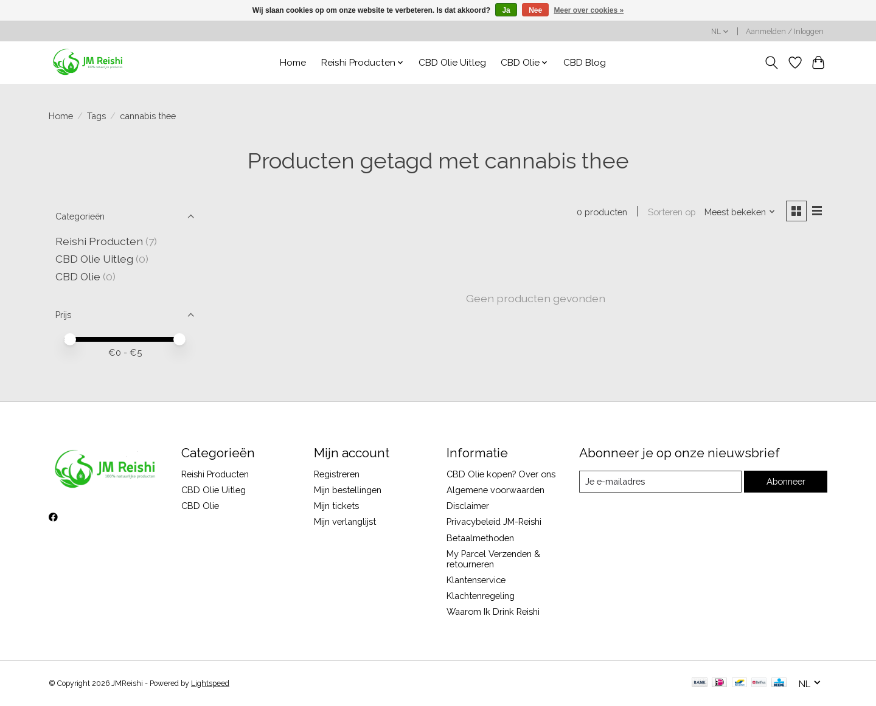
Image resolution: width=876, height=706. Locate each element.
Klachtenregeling (481, 595)
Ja (506, 10)
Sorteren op (671, 212)
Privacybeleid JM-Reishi (494, 521)
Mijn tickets (336, 505)
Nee (535, 10)
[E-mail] (659, 482)
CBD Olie (79, 276)
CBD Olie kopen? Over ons (501, 474)
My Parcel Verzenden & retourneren (493, 559)
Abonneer (785, 481)
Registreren (337, 474)
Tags (96, 116)
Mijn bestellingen (347, 490)
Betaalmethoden (480, 538)
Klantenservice (476, 580)
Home (293, 62)
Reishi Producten (99, 241)
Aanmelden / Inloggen (785, 31)
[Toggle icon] (771, 63)
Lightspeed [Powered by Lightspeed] (210, 683)
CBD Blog (584, 62)
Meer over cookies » (589, 10)
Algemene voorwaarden (495, 490)
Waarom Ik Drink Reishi (493, 611)
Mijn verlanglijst (345, 521)
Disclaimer (468, 505)
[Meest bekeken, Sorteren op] (740, 212)
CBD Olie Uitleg (452, 62)
